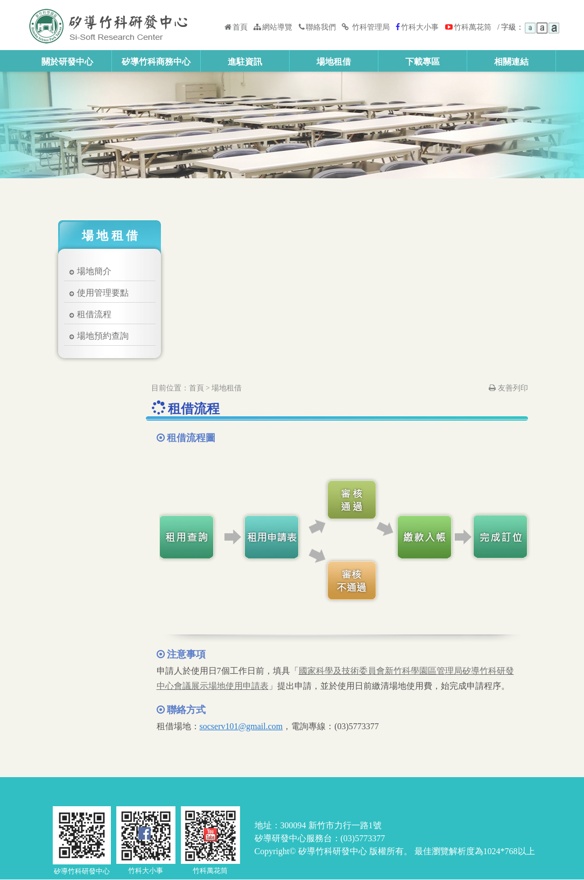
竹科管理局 (366, 27)
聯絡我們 (317, 27)
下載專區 (422, 61)
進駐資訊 (245, 61)
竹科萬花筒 (468, 27)
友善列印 (508, 388)
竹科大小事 (417, 27)
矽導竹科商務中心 (156, 61)
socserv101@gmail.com (241, 726)
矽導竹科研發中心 (110, 25)
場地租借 (333, 61)
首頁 (236, 27)
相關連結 (511, 61)
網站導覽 (273, 27)
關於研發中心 (67, 61)
